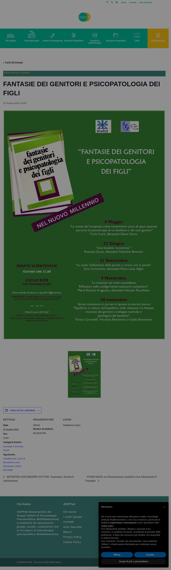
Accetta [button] (150, 554)
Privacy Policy (73, 540)
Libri (138, 40)
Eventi (6, 453)
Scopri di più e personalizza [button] (133, 561)
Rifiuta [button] (117, 554)
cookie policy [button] (107, 526)
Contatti (135, 2)
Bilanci (68, 535)
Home (126, 2)
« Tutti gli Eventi (13, 62)
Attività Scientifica (74, 40)
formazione (8, 469)
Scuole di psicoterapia (96, 41)
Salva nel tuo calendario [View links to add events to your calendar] (22, 413)
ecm (17, 465)
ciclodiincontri (9, 462)
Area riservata (147, 2)
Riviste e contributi (117, 40)
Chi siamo (10, 40)
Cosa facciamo (32, 40)
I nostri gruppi (73, 520)
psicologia (8, 473)
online (18, 469)
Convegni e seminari (13, 449)
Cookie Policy (73, 545)
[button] (164, 507)
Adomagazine (160, 40)
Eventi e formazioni (53, 40)
